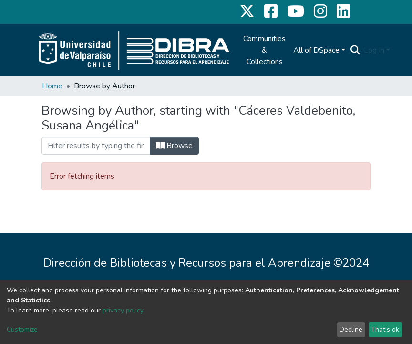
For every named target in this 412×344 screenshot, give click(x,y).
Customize (22, 329)
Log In (374, 50)
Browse (174, 145)
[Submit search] (355, 50)
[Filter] (95, 146)
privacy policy (123, 310)
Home (52, 86)
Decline (351, 329)
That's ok (385, 329)
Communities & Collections (264, 50)
